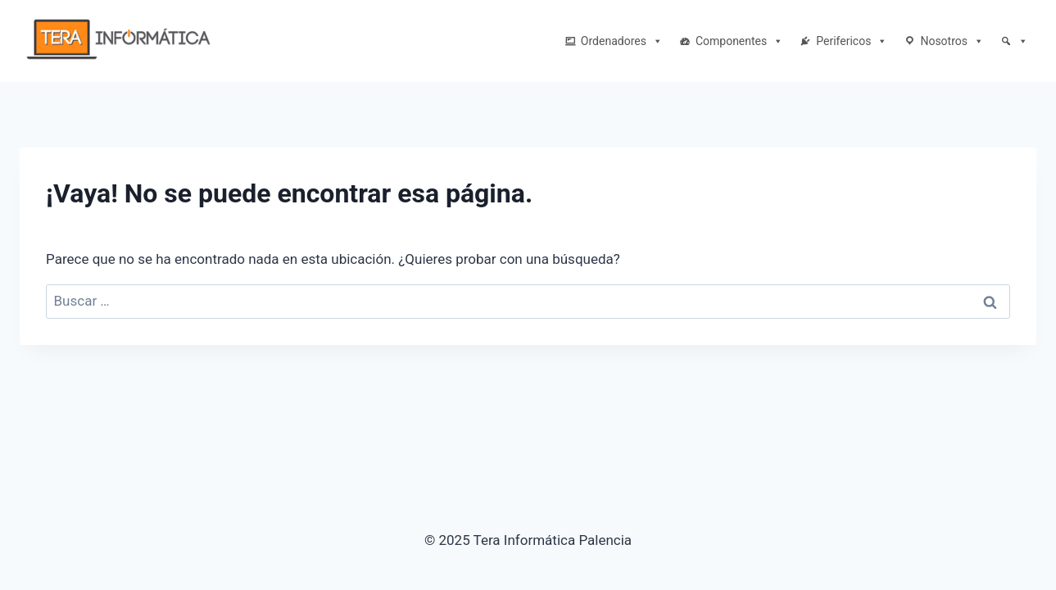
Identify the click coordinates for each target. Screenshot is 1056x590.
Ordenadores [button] (622, 41)
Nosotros (952, 41)
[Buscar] (1014, 41)
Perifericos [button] (851, 41)
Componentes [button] (739, 41)
